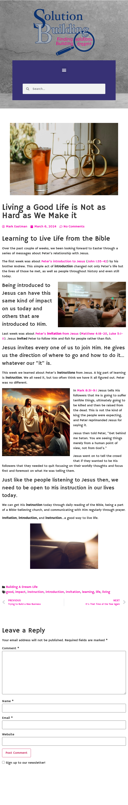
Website (8, 734)
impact (20, 592)
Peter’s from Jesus (57, 334)
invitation (73, 592)
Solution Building (43, 798)
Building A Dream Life (22, 587)
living (106, 592)
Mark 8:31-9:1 (87, 391)
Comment (10, 648)
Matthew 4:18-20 (94, 334)
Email (7, 718)
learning (88, 592)
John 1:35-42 (97, 261)
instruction (35, 592)
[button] (64, 70)
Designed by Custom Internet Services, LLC (92, 798)
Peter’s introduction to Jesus (63, 261)
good (9, 592)
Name (8, 701)
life (98, 592)
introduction (55, 592)
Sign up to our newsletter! (25, 763)
